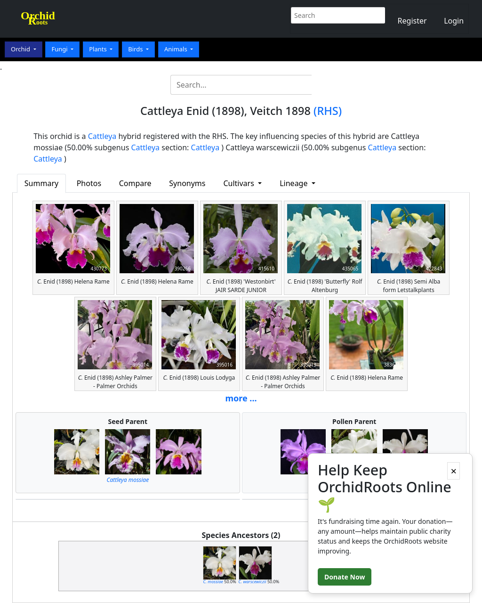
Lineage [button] (294, 183)
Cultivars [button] (239, 183)
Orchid (21, 49)
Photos (89, 183)
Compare (135, 183)
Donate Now (344, 576)
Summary (41, 183)
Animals (176, 49)
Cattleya (102, 136)
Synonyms (187, 183)
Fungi (60, 49)
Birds (136, 49)
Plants (98, 49)
